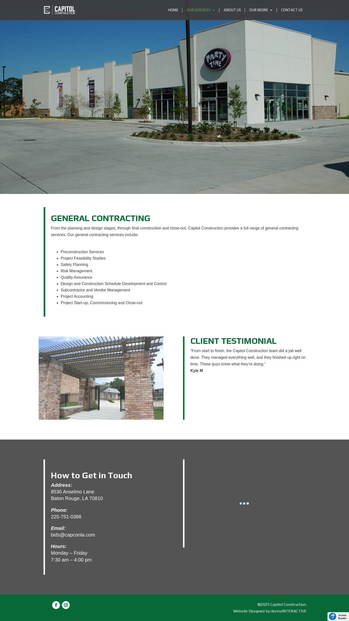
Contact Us (292, 10)
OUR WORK (258, 10)
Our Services (198, 10)
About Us (232, 10)
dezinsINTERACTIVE (289, 611)
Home (173, 10)
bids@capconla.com (73, 534)
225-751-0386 (66, 516)
